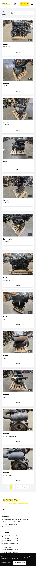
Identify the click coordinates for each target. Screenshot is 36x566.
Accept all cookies (19, 563)
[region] (18, 559)
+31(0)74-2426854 (10, 536)
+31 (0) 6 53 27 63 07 (11, 538)
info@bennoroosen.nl (11, 543)
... (20, 487)
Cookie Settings (6, 563)
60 (24, 487)
